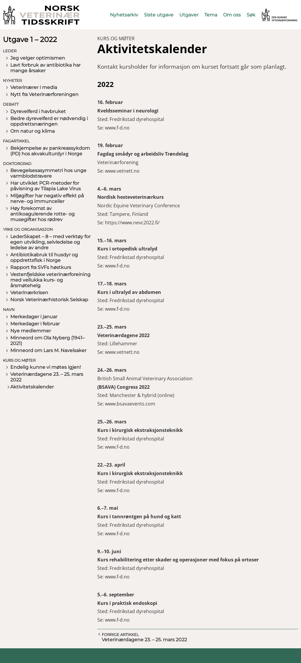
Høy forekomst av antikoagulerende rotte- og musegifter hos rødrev (42, 214)
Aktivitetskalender (32, 387)
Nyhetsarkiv (124, 15)
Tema (210, 15)
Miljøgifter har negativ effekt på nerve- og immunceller (47, 198)
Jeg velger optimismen (37, 58)
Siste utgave (158, 15)
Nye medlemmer (30, 331)
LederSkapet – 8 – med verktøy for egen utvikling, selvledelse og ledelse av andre (50, 242)
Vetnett (270, 11)
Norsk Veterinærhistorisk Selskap (49, 299)
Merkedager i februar (35, 324)
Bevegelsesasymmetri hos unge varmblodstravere (48, 173)
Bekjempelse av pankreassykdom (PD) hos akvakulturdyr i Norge (50, 151)
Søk (251, 15)
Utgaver (188, 15)
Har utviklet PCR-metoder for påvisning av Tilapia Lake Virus (45, 185)
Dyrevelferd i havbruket (38, 111)
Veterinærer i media (33, 87)
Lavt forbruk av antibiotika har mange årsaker (45, 67)
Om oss (232, 15)
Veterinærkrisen (29, 292)
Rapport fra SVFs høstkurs (40, 267)
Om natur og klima (32, 131)
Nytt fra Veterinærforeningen (44, 94)
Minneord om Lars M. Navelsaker (48, 350)
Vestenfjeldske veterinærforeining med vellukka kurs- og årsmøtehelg (50, 280)
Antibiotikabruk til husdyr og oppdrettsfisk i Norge (44, 257)
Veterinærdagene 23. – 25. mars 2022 (46, 377)
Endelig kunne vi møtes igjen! (45, 367)
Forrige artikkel (120, 634)
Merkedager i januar (33, 316)
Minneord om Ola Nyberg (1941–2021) (47, 340)
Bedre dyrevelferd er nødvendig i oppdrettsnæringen (49, 121)
